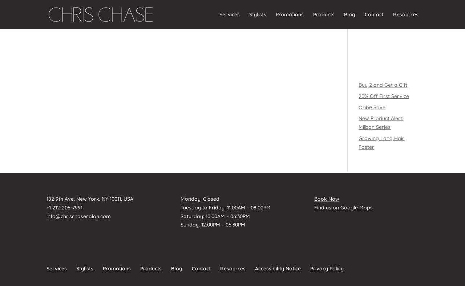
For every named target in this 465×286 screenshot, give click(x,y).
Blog (349, 15)
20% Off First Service (384, 96)
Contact (374, 15)
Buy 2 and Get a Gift (383, 85)
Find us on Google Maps (343, 207)
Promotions (290, 15)
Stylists (257, 15)
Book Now (326, 199)
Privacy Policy (327, 268)
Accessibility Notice (278, 268)
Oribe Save (372, 107)
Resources (405, 15)
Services (229, 15)
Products (324, 15)
